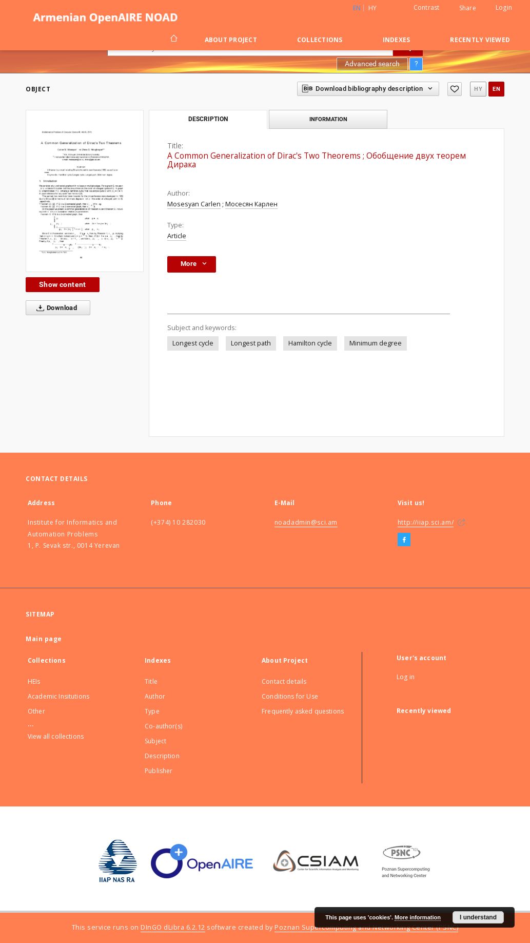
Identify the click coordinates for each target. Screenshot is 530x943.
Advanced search (372, 64)
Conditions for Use (290, 696)
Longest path (251, 343)
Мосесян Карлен (251, 204)
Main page (44, 638)
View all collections (56, 736)
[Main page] (173, 39)
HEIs (34, 681)
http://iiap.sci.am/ (426, 522)
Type (152, 711)
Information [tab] (328, 119)
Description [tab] (208, 119)
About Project (231, 39)
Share (467, 8)
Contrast (427, 7)
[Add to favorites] (454, 89)
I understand (478, 917)
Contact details (284, 681)
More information (418, 917)
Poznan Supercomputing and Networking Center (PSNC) (366, 927)
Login (504, 7)
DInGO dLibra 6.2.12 (173, 927)
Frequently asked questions (303, 711)
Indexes (396, 39)
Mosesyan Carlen (194, 204)
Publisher (158, 770)
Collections (320, 39)
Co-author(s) (163, 726)
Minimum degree (375, 343)
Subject (155, 741)
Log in (406, 676)
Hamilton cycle (310, 343)
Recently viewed (480, 39)
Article (176, 236)
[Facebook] (404, 540)
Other (36, 711)
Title (151, 681)
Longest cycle (192, 343)
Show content (62, 284)
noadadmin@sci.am (306, 522)
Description (162, 756)
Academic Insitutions (58, 696)
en (496, 89)
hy (372, 8)
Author (155, 696)
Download (54, 308)
